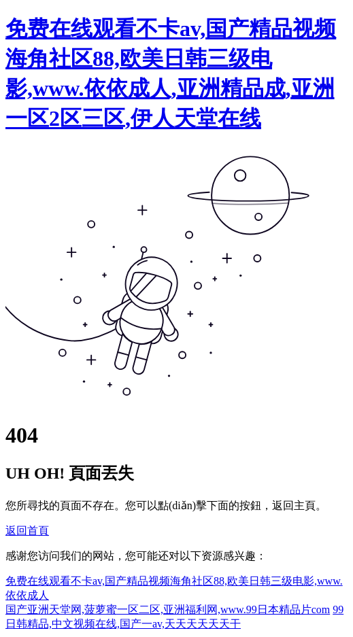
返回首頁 (27, 530)
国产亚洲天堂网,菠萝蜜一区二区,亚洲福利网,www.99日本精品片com (167, 609)
